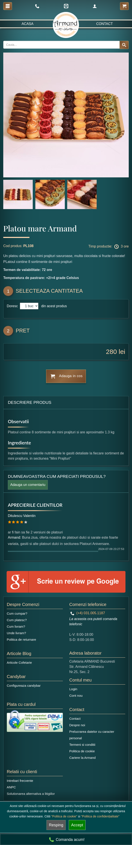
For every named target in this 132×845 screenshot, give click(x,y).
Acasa (27, 24)
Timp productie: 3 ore (108, 246)
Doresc (13, 306)
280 (111, 351)
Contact (104, 24)
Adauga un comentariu (27, 485)
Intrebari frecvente (20, 780)
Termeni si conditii (82, 744)
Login (73, 689)
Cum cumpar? (17, 613)
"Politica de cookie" (64, 816)
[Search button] (124, 45)
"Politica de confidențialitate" (100, 816)
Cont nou (76, 695)
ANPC (11, 787)
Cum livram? (16, 626)
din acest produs (53, 306)
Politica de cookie (82, 751)
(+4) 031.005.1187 (87, 613)
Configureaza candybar (24, 685)
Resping (56, 825)
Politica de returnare (21, 639)
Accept (77, 825)
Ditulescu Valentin (22, 516)
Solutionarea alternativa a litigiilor (31, 793)
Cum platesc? (17, 620)
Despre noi (77, 725)
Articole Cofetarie (19, 662)
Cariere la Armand (82, 757)
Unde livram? (16, 633)
